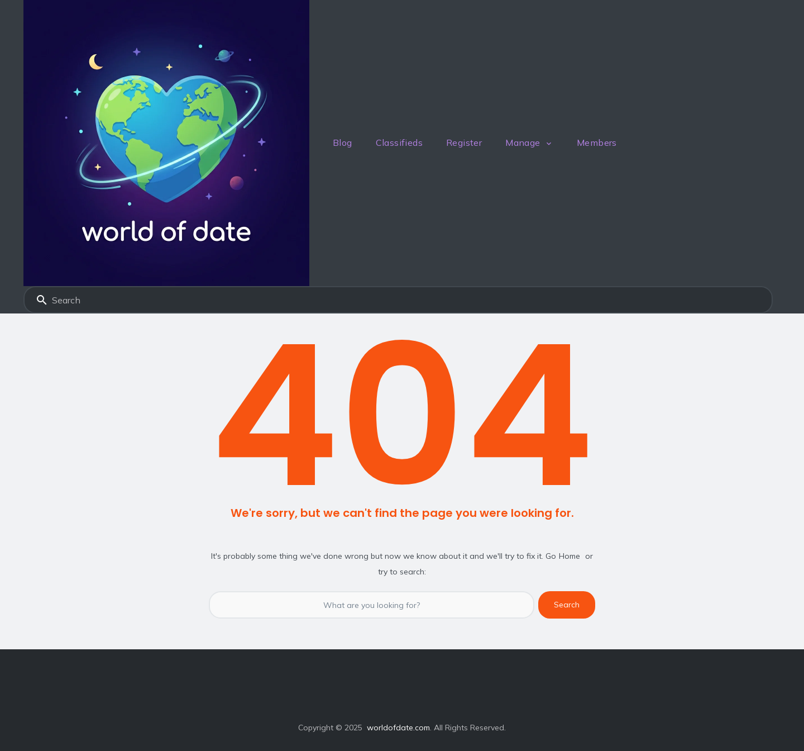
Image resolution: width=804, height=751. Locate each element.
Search (42, 300)
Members (597, 142)
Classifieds (399, 142)
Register (464, 142)
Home (569, 556)
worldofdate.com (398, 728)
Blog (342, 142)
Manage (522, 142)
